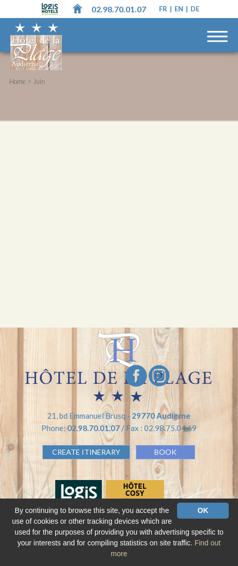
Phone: (81, 428)
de (195, 9)
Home (17, 81)
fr (164, 9)
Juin (39, 81)
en (179, 9)
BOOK (165, 452)
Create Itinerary (86, 452)
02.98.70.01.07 (118, 9)
